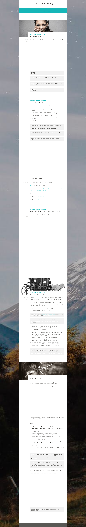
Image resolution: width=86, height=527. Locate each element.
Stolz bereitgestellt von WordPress (35, 525)
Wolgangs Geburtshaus (43, 196)
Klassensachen (39, 9)
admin (27, 41)
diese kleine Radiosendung (48, 314)
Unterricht (47, 9)
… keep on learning (43, 3)
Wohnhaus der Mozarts (43, 199)
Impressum (49, 11)
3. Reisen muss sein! (37, 294)
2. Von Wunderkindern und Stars (41, 379)
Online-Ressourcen (40, 11)
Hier (31, 185)
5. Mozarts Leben (36, 179)
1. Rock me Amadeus (37, 36)
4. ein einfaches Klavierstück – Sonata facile (45, 211)
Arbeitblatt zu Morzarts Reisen (53, 349)
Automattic (56, 525)
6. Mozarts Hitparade (37, 102)
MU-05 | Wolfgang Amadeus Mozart (38, 34)
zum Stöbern (56, 9)
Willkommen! (30, 9)
